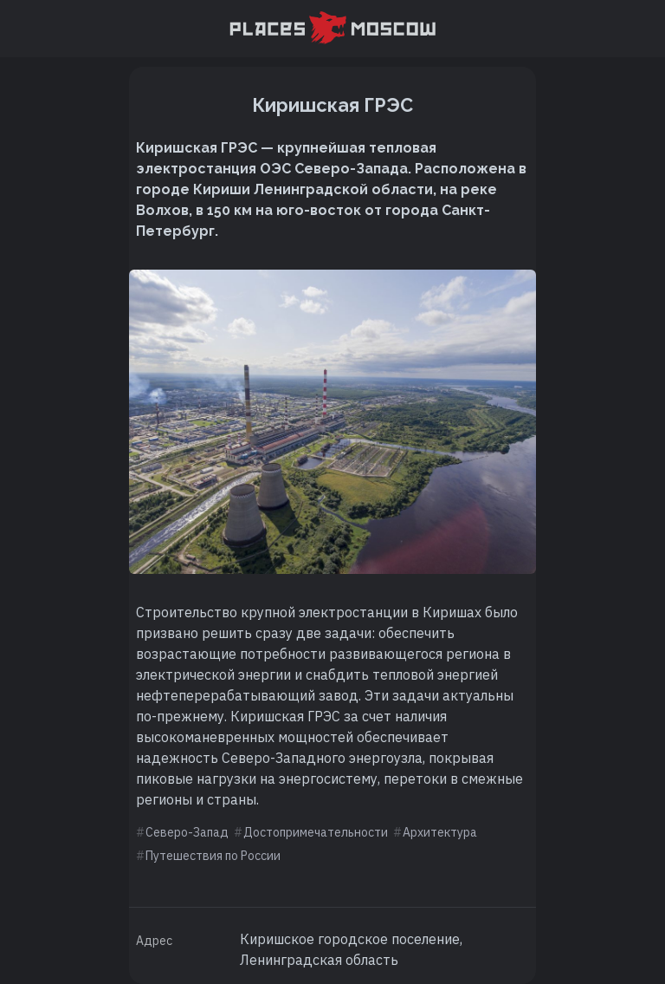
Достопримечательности (315, 832)
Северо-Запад (187, 832)
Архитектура (440, 832)
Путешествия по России (213, 855)
